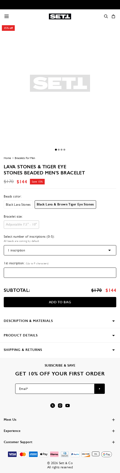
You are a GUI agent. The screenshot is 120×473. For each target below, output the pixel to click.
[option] (18, 204)
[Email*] (55, 389)
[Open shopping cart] (113, 16)
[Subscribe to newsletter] (100, 389)
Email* (23, 389)
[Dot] (56, 150)
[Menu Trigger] (6, 16)
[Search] (106, 16)
